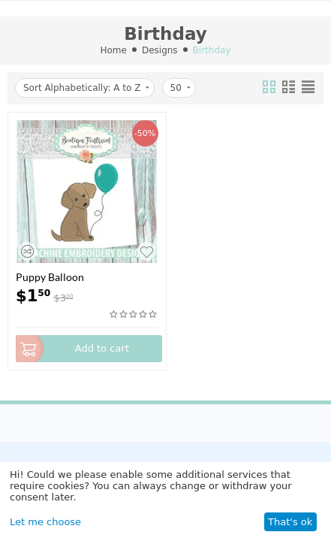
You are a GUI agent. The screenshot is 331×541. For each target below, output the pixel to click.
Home (113, 50)
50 (180, 88)
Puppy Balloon (50, 276)
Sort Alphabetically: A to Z (86, 88)
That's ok (290, 521)
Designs (160, 50)
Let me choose (45, 521)
